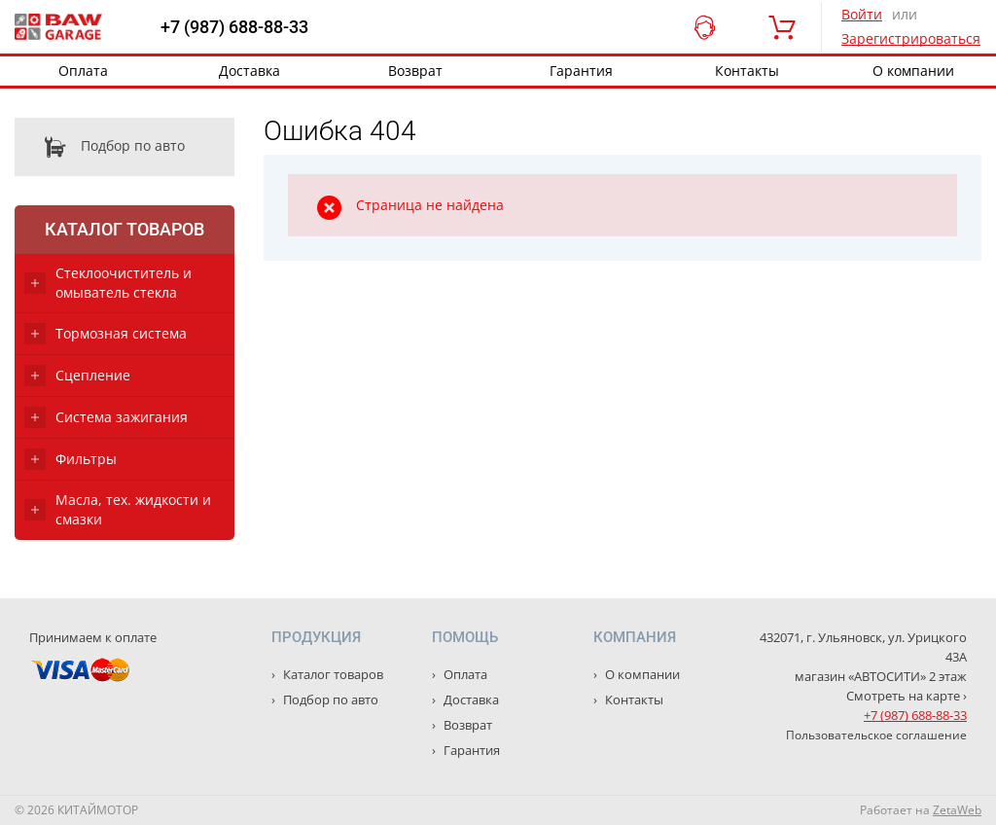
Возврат (415, 70)
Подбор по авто (100, 147)
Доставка (249, 70)
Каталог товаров (124, 229)
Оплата (83, 70)
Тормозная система (121, 333)
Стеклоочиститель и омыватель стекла (123, 283)
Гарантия (581, 70)
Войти (861, 14)
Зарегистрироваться (910, 38)
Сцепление (92, 375)
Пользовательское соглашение (876, 735)
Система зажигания (121, 417)
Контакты (747, 70)
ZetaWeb (957, 810)
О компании (641, 674)
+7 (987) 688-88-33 (234, 27)
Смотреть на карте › (906, 695)
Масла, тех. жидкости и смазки (133, 509)
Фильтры (86, 458)
